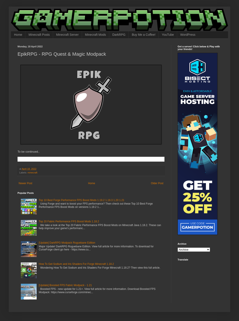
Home (18, 34)
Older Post (157, 183)
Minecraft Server (67, 34)
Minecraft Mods (95, 34)
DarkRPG (118, 34)
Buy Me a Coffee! (143, 34)
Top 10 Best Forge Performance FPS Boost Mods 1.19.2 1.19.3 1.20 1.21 (81, 200)
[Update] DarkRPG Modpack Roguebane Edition (67, 242)
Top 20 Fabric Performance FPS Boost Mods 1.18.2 (69, 221)
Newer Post (25, 183)
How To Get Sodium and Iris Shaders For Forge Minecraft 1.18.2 (76, 264)
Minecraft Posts (39, 34)
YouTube (168, 34)
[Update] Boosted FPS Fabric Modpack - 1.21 (65, 285)
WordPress (187, 34)
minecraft (32, 172)
